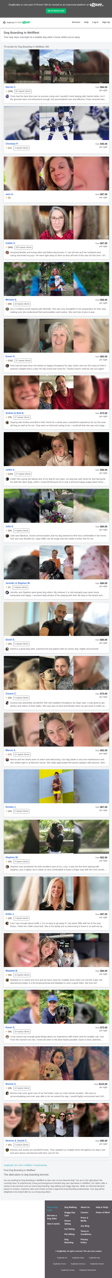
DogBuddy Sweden (97, 1264)
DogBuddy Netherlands (87, 1270)
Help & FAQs (102, 1207)
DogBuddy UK (62, 1258)
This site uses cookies (92, 1251)
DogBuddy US (10, 1165)
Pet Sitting (69, 1234)
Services (76, 22)
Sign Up (106, 22)
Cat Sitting (69, 1229)
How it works (53, 1224)
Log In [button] (95, 22)
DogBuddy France (59, 1264)
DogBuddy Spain (78, 1258)
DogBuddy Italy (94, 1258)
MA (20, 1165)
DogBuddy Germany (78, 1264)
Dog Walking (70, 1207)
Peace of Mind (103, 1212)
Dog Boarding (40, 1165)
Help (86, 22)
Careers (84, 1212)
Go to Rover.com (56, 11)
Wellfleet (28, 1165)
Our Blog (85, 1226)
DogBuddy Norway (68, 1270)
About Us (85, 1207)
